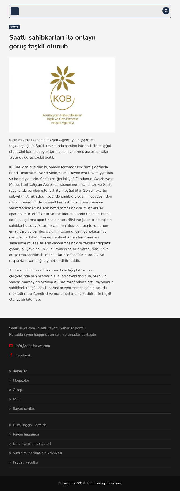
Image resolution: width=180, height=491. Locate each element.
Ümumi (14, 27)
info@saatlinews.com (33, 346)
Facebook (23, 355)
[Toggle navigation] (15, 11)
